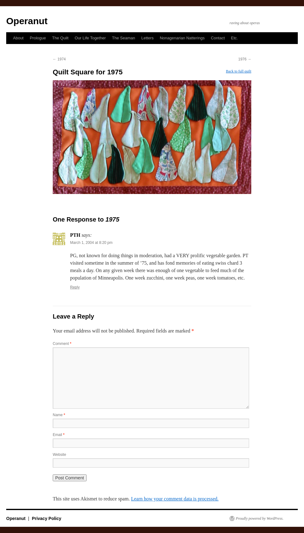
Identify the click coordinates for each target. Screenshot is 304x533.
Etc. (234, 38)
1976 (244, 59)
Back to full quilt (238, 71)
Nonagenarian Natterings (182, 38)
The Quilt (60, 38)
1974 (59, 59)
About (18, 38)
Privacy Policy (46, 518)
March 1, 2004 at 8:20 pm (91, 242)
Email (59, 435)
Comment (62, 343)
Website (59, 454)
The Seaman (123, 38)
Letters (147, 38)
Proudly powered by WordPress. (260, 518)
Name (59, 415)
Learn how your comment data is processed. (174, 498)
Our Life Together (90, 38)
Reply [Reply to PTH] (75, 287)
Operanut (26, 21)
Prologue (38, 38)
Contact (218, 38)
